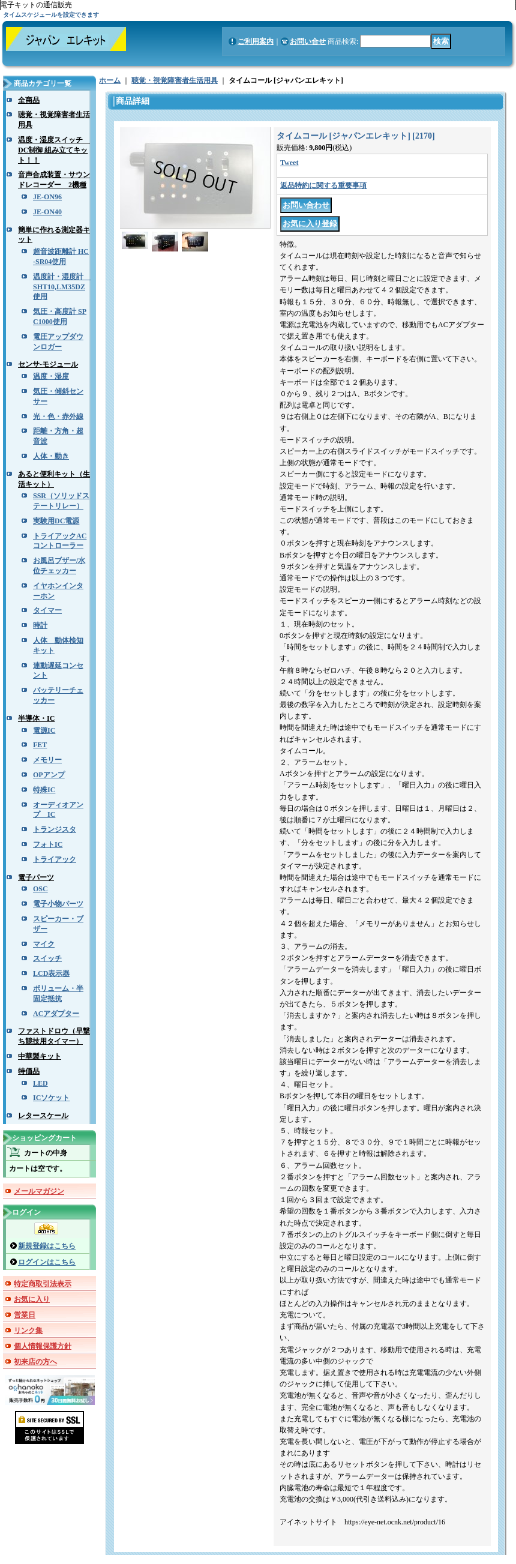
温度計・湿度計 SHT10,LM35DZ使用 (62, 286)
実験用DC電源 (56, 521)
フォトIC (47, 844)
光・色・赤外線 (58, 416)
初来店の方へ (35, 1362)
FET (40, 745)
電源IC (44, 730)
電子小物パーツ (58, 904)
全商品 (29, 100)
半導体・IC (36, 718)
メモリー (47, 760)
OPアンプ (49, 775)
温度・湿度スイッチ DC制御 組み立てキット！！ (54, 150)
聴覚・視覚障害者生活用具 (174, 80)
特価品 (29, 1071)
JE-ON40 (47, 212)
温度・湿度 (51, 376)
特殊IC (44, 790)
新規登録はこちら (47, 1246)
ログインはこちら (47, 1262)
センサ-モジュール (48, 364)
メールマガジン (39, 1191)
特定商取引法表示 (42, 1284)
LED (40, 1083)
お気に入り (32, 1299)
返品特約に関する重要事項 (323, 185)
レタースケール (43, 1115)
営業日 (24, 1315)
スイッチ (47, 958)
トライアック (54, 859)
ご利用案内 (256, 41)
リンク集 (28, 1330)
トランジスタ (54, 829)
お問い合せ (308, 41)
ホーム (110, 80)
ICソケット (51, 1097)
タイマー (47, 610)
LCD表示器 (51, 973)
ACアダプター (56, 1013)
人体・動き (51, 456)
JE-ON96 (47, 197)
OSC (40, 889)
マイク (44, 944)
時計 (40, 625)
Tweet (289, 162)
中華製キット (39, 1056)
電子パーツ (36, 877)
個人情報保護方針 (42, 1346)
